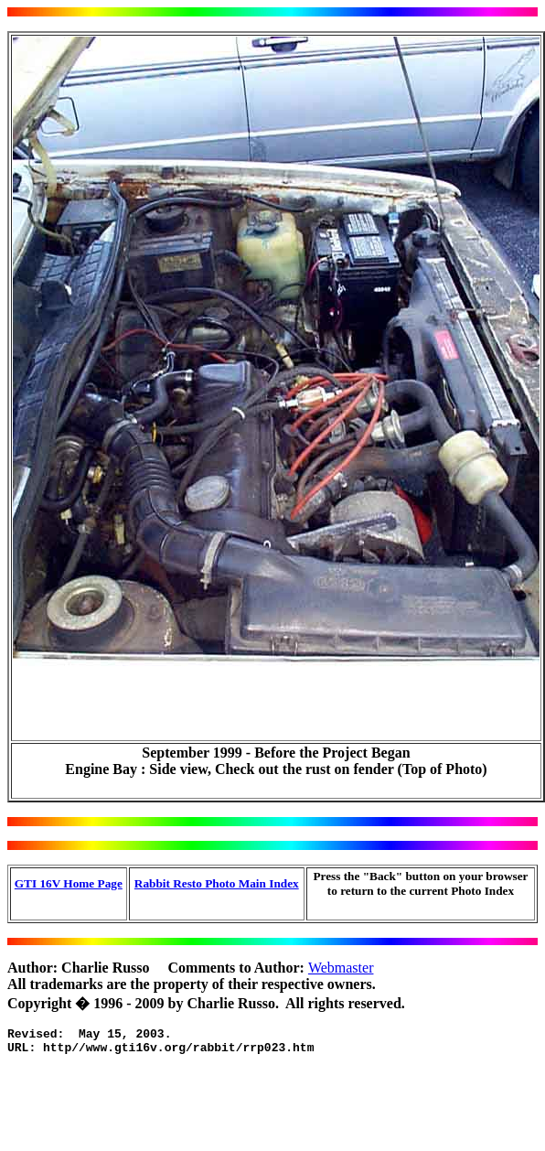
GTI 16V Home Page (69, 883)
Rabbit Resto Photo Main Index (216, 883)
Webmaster (341, 967)
